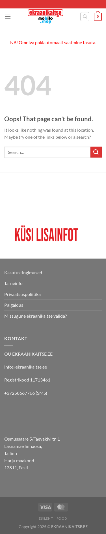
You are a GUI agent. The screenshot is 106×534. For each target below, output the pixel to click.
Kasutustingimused (23, 272)
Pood (62, 518)
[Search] (84, 16)
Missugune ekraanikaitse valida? (35, 315)
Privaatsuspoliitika (22, 294)
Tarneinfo (13, 283)
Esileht (46, 518)
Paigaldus (13, 305)
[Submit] (96, 152)
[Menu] (7, 16)
